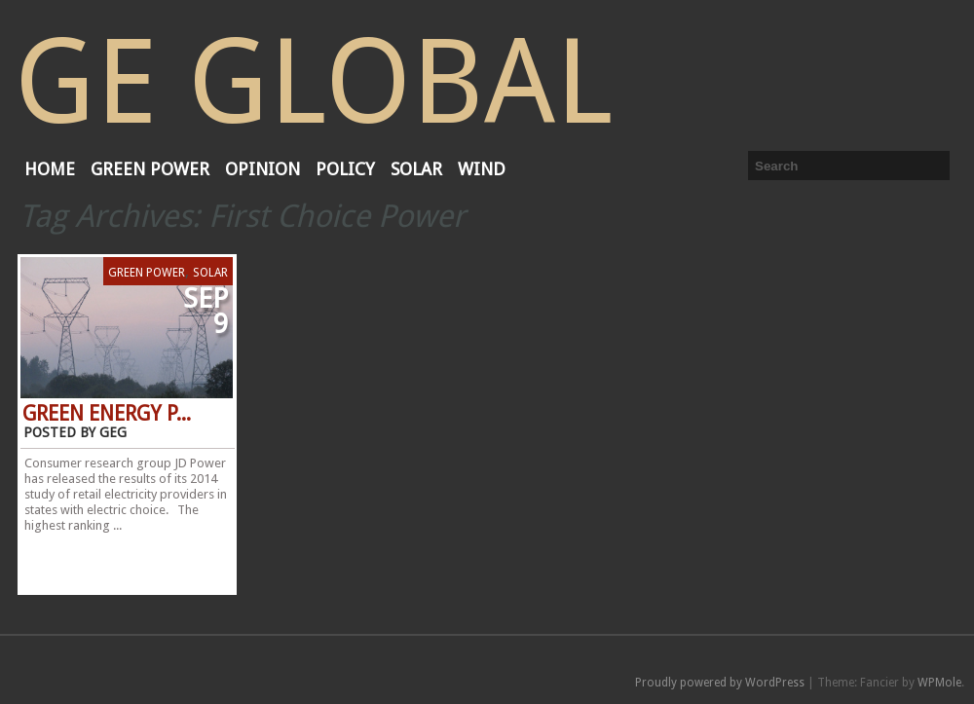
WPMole (939, 682)
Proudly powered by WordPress (720, 682)
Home (49, 169)
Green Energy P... (106, 414)
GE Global (314, 82)
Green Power (150, 169)
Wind (482, 169)
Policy (345, 169)
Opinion (262, 169)
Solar (416, 169)
